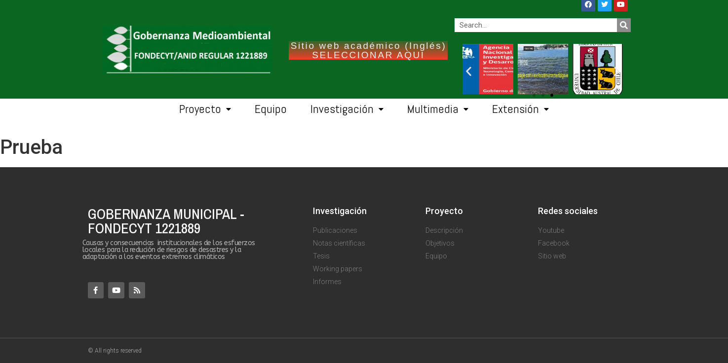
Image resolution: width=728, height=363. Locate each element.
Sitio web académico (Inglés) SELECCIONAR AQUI (369, 50)
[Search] (624, 25)
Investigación (346, 109)
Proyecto (205, 109)
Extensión (520, 109)
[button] (551, 95)
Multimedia (437, 109)
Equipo (271, 108)
